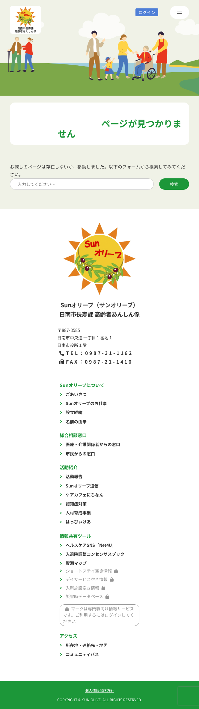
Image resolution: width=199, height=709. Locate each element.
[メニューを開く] (179, 12)
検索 (174, 184)
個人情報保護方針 (99, 690)
